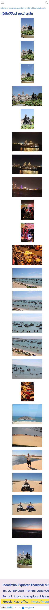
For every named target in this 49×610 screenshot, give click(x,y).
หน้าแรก (4, 8)
